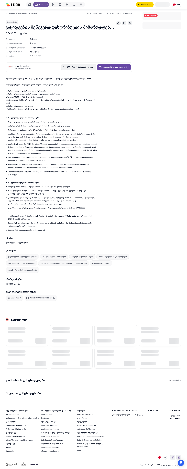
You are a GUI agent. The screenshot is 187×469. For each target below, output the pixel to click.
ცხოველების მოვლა (50, 451)
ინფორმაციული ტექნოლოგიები (20, 440)
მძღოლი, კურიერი (49, 425)
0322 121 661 (175, 418)
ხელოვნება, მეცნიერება (88, 433)
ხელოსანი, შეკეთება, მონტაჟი (90, 436)
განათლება (11, 422)
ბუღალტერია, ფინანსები (17, 411)
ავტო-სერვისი (12, 414)
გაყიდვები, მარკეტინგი (27, 14)
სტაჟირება (82, 418)
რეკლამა (153, 411)
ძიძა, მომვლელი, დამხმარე (89, 440)
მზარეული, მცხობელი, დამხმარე (56, 411)
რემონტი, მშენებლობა (16, 429)
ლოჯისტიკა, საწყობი (86, 425)
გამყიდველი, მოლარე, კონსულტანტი (22, 418)
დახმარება (175, 411)
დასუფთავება (12, 433)
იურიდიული (11, 444)
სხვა (79, 450)
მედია (8, 447)
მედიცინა (10, 451)
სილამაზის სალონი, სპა (52, 444)
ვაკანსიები (10, 14)
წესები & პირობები (147, 465)
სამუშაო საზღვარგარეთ (52, 440)
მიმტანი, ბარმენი (49, 414)
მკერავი (45, 418)
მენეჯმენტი (82, 422)
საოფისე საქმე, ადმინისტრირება (56, 433)
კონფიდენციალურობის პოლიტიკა (128, 415)
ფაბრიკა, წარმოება (86, 429)
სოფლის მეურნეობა (50, 447)
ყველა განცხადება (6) (23, 68)
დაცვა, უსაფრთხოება (15, 436)
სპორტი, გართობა (85, 414)
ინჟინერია (81, 411)
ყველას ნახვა (175, 380)
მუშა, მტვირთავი (48, 422)
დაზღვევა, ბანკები (50, 429)
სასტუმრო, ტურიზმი (50, 436)
